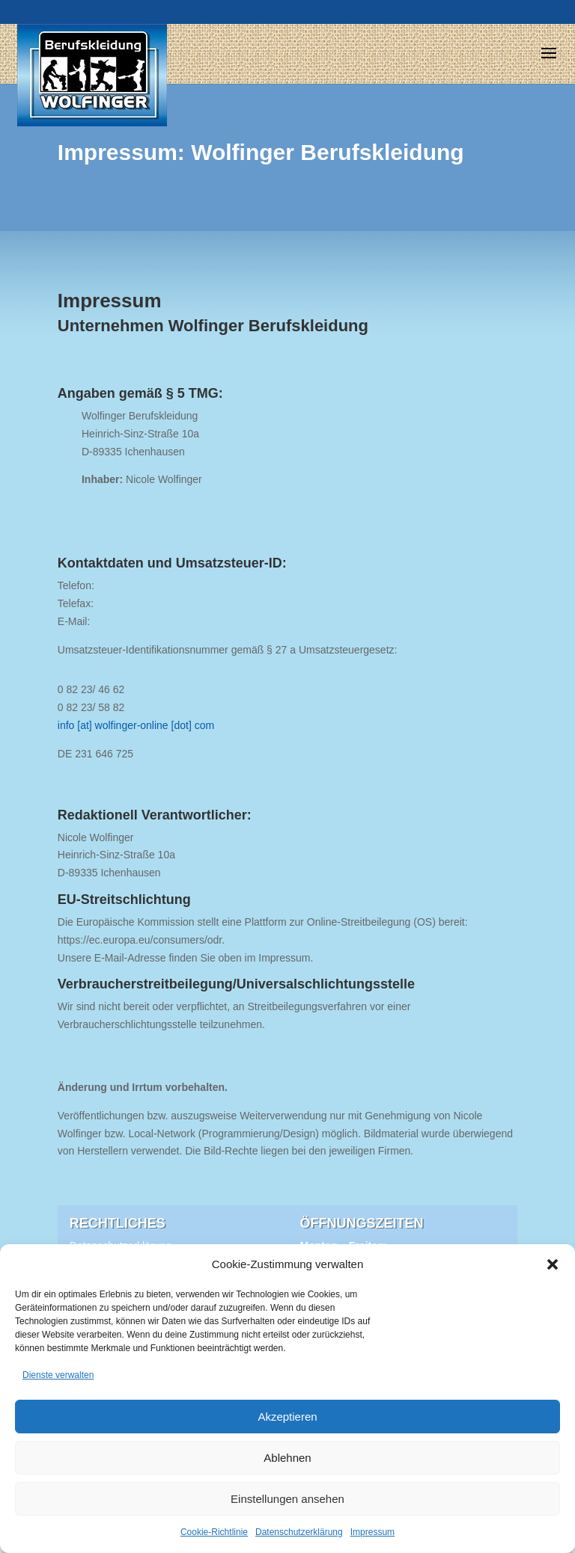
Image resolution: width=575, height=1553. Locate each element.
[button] (552, 1264)
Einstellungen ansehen (287, 1498)
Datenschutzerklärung (299, 1532)
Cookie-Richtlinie (214, 1532)
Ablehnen (287, 1457)
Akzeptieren (287, 1416)
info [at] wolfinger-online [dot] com (136, 725)
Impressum (372, 1532)
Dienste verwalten (58, 1375)
